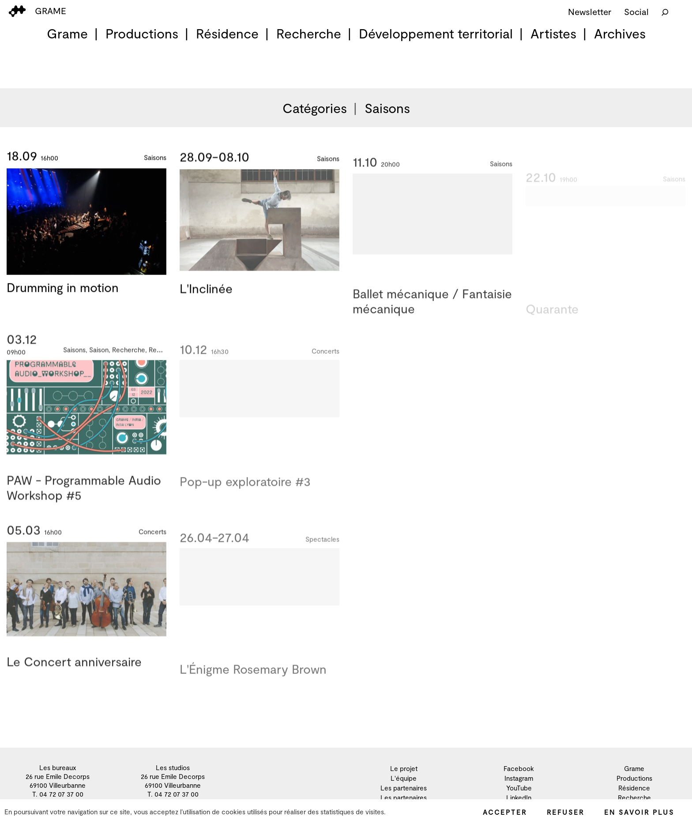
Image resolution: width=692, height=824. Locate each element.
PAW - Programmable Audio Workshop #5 (84, 495)
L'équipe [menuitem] (404, 778)
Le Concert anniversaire (74, 669)
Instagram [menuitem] (518, 778)
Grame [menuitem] (67, 33)
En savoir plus (639, 812)
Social (636, 11)
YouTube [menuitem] (519, 788)
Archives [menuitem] (620, 33)
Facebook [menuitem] (519, 768)
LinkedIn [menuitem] (518, 797)
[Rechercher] (665, 11)
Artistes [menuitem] (553, 33)
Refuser (565, 812)
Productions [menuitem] (141, 33)
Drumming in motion (63, 288)
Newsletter (589, 11)
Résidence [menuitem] (227, 33)
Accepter (505, 812)
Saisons (387, 108)
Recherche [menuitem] (308, 33)
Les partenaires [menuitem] (403, 788)
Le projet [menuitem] (403, 768)
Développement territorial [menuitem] (436, 33)
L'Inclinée (206, 291)
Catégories (314, 108)
